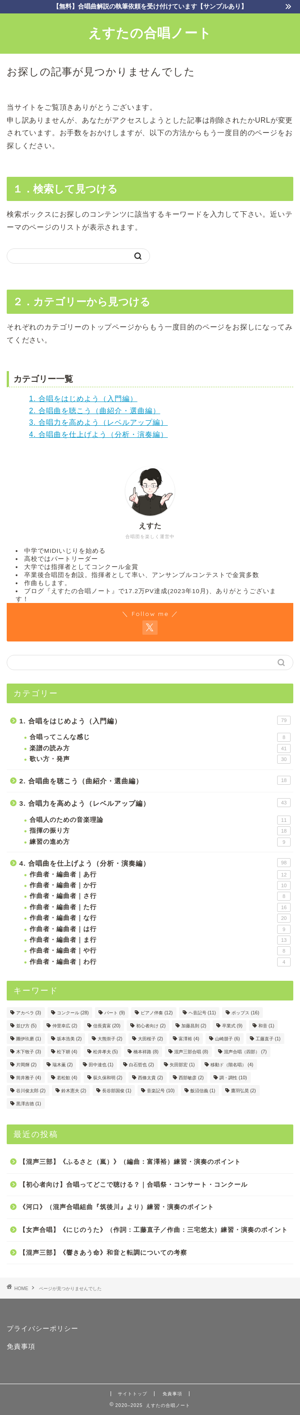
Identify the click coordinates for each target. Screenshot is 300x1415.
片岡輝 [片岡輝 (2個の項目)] (26, 1064)
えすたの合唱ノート (150, 33)
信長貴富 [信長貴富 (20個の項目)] (106, 1025)
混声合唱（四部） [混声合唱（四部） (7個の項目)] (245, 1051)
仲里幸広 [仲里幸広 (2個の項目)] (64, 1025)
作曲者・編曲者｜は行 (160, 929)
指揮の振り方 (160, 830)
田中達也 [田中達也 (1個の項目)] (101, 1064)
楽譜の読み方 (160, 748)
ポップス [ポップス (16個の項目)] (245, 1012)
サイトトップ (132, 1393)
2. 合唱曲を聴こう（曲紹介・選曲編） (94, 411)
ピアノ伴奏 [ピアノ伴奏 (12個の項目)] (156, 1012)
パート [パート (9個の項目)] (114, 1012)
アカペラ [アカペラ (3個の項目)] (28, 1012)
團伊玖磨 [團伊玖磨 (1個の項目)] (28, 1038)
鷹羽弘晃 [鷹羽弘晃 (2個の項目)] (243, 1090)
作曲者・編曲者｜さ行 (160, 896)
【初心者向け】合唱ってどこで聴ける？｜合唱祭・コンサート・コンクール (133, 1184)
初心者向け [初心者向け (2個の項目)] (151, 1025)
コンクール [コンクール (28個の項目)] (73, 1012)
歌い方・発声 (160, 759)
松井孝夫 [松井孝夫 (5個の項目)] (105, 1051)
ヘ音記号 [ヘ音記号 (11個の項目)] (202, 1012)
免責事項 (21, 1346)
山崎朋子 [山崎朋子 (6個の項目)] (227, 1038)
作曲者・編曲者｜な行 (160, 918)
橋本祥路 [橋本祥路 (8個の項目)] (146, 1051)
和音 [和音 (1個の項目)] (266, 1025)
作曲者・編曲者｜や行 (160, 950)
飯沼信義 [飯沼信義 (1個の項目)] (202, 1090)
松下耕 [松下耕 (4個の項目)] (67, 1051)
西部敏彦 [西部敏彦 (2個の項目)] (191, 1077)
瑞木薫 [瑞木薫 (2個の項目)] (62, 1064)
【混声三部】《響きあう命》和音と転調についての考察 (103, 1252)
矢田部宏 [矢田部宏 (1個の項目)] (182, 1064)
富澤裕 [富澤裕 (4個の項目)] (189, 1038)
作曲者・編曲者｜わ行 (160, 962)
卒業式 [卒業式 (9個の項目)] (232, 1025)
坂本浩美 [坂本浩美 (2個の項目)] (69, 1038)
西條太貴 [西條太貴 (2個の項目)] (150, 1077)
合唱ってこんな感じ (160, 737)
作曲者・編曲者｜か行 (160, 885)
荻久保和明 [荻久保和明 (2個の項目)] (108, 1077)
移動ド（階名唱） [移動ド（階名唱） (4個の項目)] (231, 1064)
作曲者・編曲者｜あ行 (160, 874)
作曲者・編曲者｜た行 (160, 907)
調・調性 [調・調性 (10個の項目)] (233, 1077)
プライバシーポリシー (42, 1328)
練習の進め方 (160, 842)
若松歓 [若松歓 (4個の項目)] (67, 1077)
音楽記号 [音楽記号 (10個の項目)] (160, 1090)
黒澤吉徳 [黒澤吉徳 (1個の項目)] (28, 1103)
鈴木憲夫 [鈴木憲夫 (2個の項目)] (73, 1090)
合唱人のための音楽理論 (160, 820)
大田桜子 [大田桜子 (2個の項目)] (150, 1038)
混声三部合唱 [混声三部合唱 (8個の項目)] (191, 1051)
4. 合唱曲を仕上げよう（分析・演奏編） (98, 434)
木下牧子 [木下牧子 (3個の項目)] (28, 1051)
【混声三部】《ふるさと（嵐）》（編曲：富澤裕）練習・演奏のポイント (130, 1162)
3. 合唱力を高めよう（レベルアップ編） (98, 422)
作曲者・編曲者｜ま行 (160, 940)
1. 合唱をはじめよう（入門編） (83, 398)
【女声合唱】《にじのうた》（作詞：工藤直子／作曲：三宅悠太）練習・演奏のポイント (153, 1230)
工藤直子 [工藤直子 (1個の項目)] (268, 1038)
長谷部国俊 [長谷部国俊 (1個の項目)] (117, 1090)
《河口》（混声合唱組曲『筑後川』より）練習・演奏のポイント (116, 1207)
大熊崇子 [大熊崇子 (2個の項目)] (110, 1038)
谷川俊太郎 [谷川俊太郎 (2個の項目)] (31, 1090)
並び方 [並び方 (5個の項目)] (26, 1025)
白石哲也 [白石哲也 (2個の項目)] (141, 1064)
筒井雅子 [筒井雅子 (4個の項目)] (28, 1077)
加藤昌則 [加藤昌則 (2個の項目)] (193, 1025)
